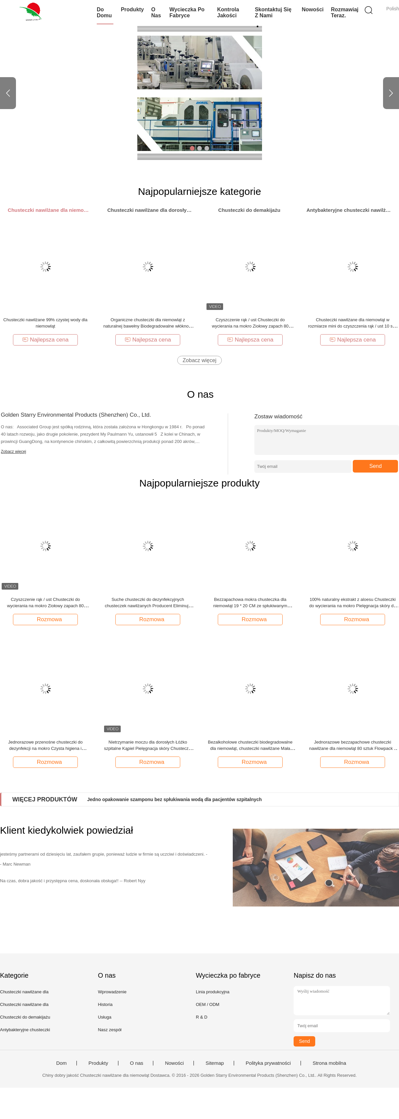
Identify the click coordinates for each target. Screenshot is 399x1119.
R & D (201, 1017)
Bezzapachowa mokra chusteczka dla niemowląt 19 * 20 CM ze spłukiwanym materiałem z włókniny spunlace (250, 606)
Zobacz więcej (199, 360)
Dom (61, 1063)
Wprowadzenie (112, 991)
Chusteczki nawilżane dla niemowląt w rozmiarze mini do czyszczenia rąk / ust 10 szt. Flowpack (352, 326)
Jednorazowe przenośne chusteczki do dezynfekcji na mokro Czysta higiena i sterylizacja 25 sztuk (45, 748)
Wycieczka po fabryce (187, 12)
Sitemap (214, 1063)
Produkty (132, 9)
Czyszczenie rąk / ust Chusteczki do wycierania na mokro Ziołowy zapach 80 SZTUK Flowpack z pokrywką (250, 326)
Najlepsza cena (45, 340)
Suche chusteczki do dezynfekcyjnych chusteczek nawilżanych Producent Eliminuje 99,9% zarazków (148, 606)
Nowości (313, 9)
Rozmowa (46, 619)
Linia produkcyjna (212, 991)
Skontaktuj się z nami (273, 12)
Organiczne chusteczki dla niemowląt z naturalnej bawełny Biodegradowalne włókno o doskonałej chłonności (147, 326)
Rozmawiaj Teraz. (344, 12)
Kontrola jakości (228, 12)
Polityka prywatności (268, 1063)
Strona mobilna (329, 1063)
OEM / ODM (207, 1004)
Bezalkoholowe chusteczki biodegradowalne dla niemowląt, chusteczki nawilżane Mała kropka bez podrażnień (250, 748)
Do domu (104, 12)
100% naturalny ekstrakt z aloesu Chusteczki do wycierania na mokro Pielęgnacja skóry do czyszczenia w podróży (352, 606)
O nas (156, 12)
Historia (105, 1004)
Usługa (104, 1017)
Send (375, 466)
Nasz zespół (109, 1029)
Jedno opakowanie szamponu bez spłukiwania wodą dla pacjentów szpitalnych (174, 799)
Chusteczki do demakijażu (25, 1017)
